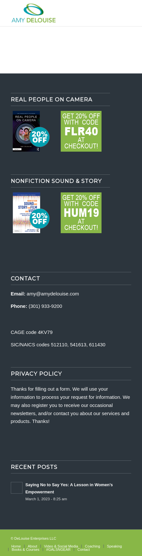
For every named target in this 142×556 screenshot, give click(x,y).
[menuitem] (16, 546)
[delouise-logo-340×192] (59, 13)
